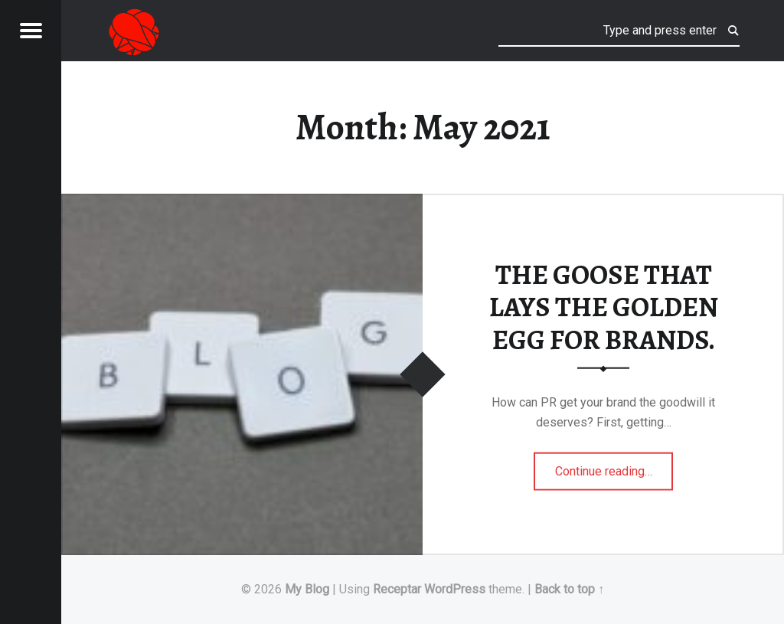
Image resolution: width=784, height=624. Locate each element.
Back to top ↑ (569, 589)
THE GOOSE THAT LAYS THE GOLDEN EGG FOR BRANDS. (603, 307)
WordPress (454, 589)
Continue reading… (614, 466)
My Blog (307, 589)
